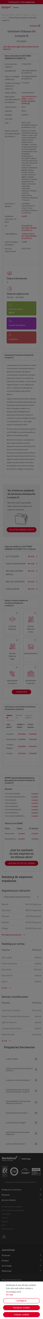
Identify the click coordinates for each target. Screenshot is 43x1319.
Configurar (21, 1300)
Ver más (9, 1294)
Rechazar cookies (21, 1307)
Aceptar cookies (21, 1314)
